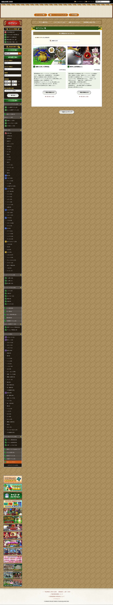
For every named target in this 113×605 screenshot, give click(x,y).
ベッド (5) (9, 400)
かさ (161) (9, 252)
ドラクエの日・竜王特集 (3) (13, 34)
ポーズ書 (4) (9, 311)
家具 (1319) (9, 350)
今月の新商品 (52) (11, 32)
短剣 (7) (9, 141)
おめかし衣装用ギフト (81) (10, 324)
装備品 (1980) (7, 130)
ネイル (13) (9, 225)
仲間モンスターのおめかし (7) (13, 449)
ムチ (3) (9, 159)
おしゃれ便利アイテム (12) (13, 109)
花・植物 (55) (10, 387)
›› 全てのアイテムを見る (13, 465)
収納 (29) (9, 353)
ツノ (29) (9, 183)
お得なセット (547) (8, 117)
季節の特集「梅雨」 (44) (12, 42)
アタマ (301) (10, 178)
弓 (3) (8, 170)
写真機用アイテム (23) (11, 320)
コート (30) (9, 201)
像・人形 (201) (10, 403)
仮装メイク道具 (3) (11, 114)
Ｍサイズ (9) (9, 345)
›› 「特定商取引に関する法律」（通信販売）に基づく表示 (56, 591)
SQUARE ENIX (7, 1)
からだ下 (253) (10, 209)
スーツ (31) (9, 196)
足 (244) (9, 228)
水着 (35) (9, 207)
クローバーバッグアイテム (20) (11, 104)
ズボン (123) (10, 212)
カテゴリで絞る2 (8, 66)
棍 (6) (8, 154)
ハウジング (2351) (8, 334)
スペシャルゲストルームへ (13, 471)
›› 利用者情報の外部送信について (56, 596)
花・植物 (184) (10, 395)
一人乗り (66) (10, 278)
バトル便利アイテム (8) (12, 107)
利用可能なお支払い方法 (89, 22)
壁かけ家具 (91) (10, 384)
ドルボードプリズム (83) (9, 274)
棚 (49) (8, 355)
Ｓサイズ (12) (10, 342)
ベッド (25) (9, 358)
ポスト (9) (9, 427)
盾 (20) (8, 175)
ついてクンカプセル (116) (10, 287)
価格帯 (6, 72)
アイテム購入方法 (43, 22)
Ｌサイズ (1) (9, 347)
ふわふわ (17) (10, 254)
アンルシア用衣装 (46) (12, 329)
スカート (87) (10, 215)
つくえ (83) (9, 361)
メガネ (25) (9, 244)
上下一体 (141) (10, 191)
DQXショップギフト (11, 462)
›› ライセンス (56, 598)
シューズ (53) (10, 233)
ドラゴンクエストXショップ (56, 9)
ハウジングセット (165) (12, 123)
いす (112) (9, 363)
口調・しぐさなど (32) (12, 445)
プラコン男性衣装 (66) (12, 439)
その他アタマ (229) (11, 186)
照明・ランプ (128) (11, 374)
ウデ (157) (9, 217)
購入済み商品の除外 (9, 88)
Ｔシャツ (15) (10, 204)
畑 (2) (8, 424)
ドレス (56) (9, 194)
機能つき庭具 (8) (10, 421)
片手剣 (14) (9, 135)
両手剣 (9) (9, 138)
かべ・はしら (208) (11, 371)
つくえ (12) (9, 408)
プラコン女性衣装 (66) (12, 442)
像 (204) (9, 382)
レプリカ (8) (9, 290)
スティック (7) (10, 143)
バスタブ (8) (9, 366)
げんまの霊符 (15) (10, 452)
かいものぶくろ (105, 8)
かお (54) (9, 249)
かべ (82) (9, 416)
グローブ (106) (10, 223)
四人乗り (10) (10, 283)
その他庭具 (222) (10, 432)
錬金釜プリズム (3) (11, 455)
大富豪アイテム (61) (11, 458)
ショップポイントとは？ (59, 22)
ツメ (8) (9, 157)
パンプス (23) (10, 236)
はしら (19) (9, 419)
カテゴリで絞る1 (8, 60)
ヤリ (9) (9, 149)
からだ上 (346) (10, 188)
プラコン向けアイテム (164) (10, 436)
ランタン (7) (9, 270)
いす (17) (9, 411)
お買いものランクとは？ (74, 22)
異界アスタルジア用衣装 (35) (13, 327)
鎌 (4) (8, 172)
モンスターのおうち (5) (12, 429)
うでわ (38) (9, 220)
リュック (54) (10, 257)
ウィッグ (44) (10, 180)
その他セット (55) (11, 125)
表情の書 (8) (9, 317)
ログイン (13, 23)
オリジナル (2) (10, 303)
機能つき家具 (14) (11, 376)
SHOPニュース (105, 14)
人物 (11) (9, 293)
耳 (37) (8, 246)
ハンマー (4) (9, 164)
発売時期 (6, 79)
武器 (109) (9, 133)
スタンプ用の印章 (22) (11, 314)
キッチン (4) (9, 379)
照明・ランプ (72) (11, 398)
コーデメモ (105, 11)
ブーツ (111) (10, 231)
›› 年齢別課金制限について (56, 594)
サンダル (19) (10, 238)
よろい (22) (9, 199)
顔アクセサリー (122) (12, 241)
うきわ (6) (9, 268)
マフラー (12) (10, 262)
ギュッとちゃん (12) (11, 260)
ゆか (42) (9, 413)
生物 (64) (9, 301)
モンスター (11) (10, 296)
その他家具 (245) (10, 390)
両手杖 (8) (9, 146)
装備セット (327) (10, 120)
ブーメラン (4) (10, 167)
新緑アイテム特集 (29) (12, 37)
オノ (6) (9, 151)
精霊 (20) (9, 298)
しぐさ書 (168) (10, 308)
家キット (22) (10, 339)
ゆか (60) (9, 369)
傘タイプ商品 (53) (11, 265)
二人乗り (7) (9, 280)
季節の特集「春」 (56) (12, 39)
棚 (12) (8, 406)
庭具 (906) (9, 392)
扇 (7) (8, 162)
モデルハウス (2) (10, 337)
